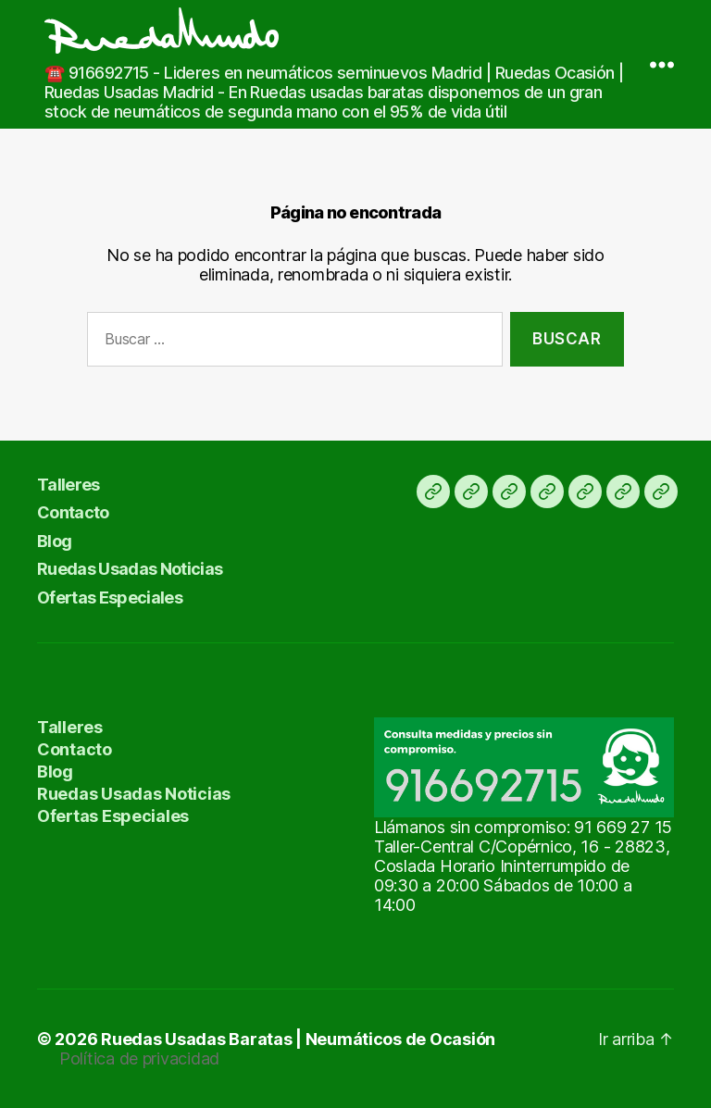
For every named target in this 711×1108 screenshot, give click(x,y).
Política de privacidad (139, 1058)
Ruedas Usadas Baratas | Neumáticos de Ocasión (298, 1039)
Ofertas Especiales (109, 597)
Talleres (68, 484)
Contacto (73, 512)
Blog (54, 541)
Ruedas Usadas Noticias (129, 569)
